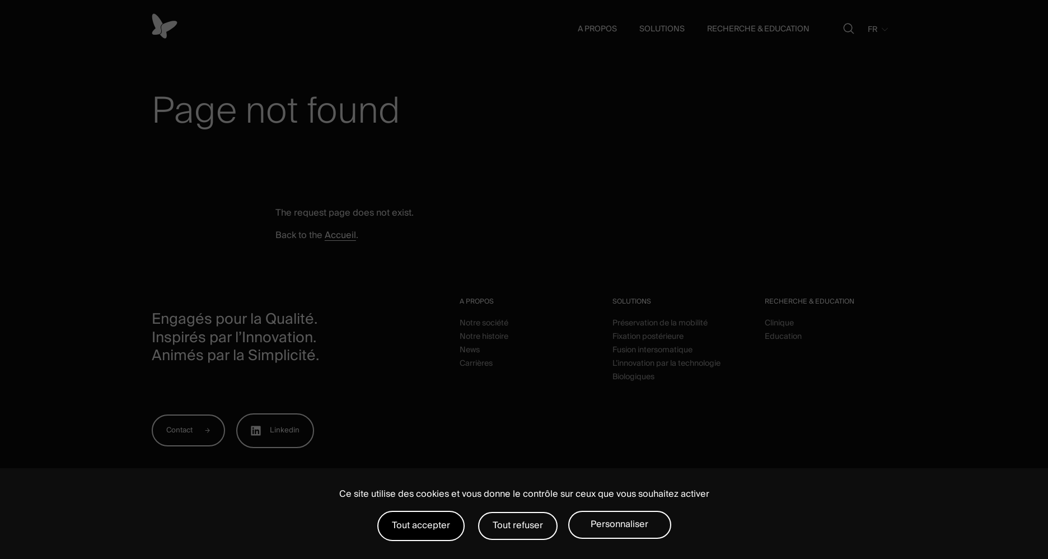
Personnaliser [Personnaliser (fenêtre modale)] (619, 524)
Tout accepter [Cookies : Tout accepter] (421, 525)
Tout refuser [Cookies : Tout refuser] (518, 525)
